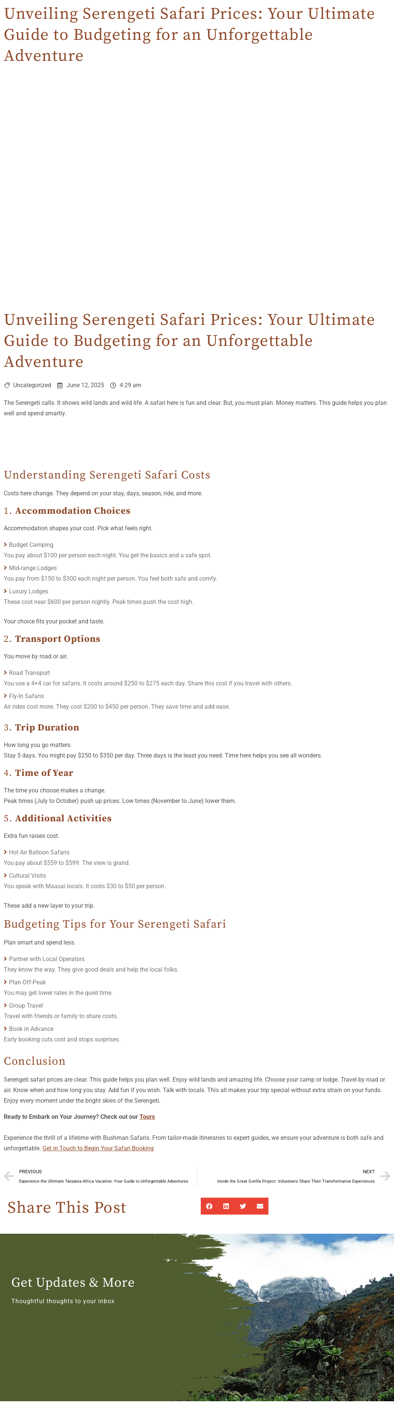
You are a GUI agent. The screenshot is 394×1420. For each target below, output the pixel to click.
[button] (209, 1206)
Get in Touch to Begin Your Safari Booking (98, 1148)
